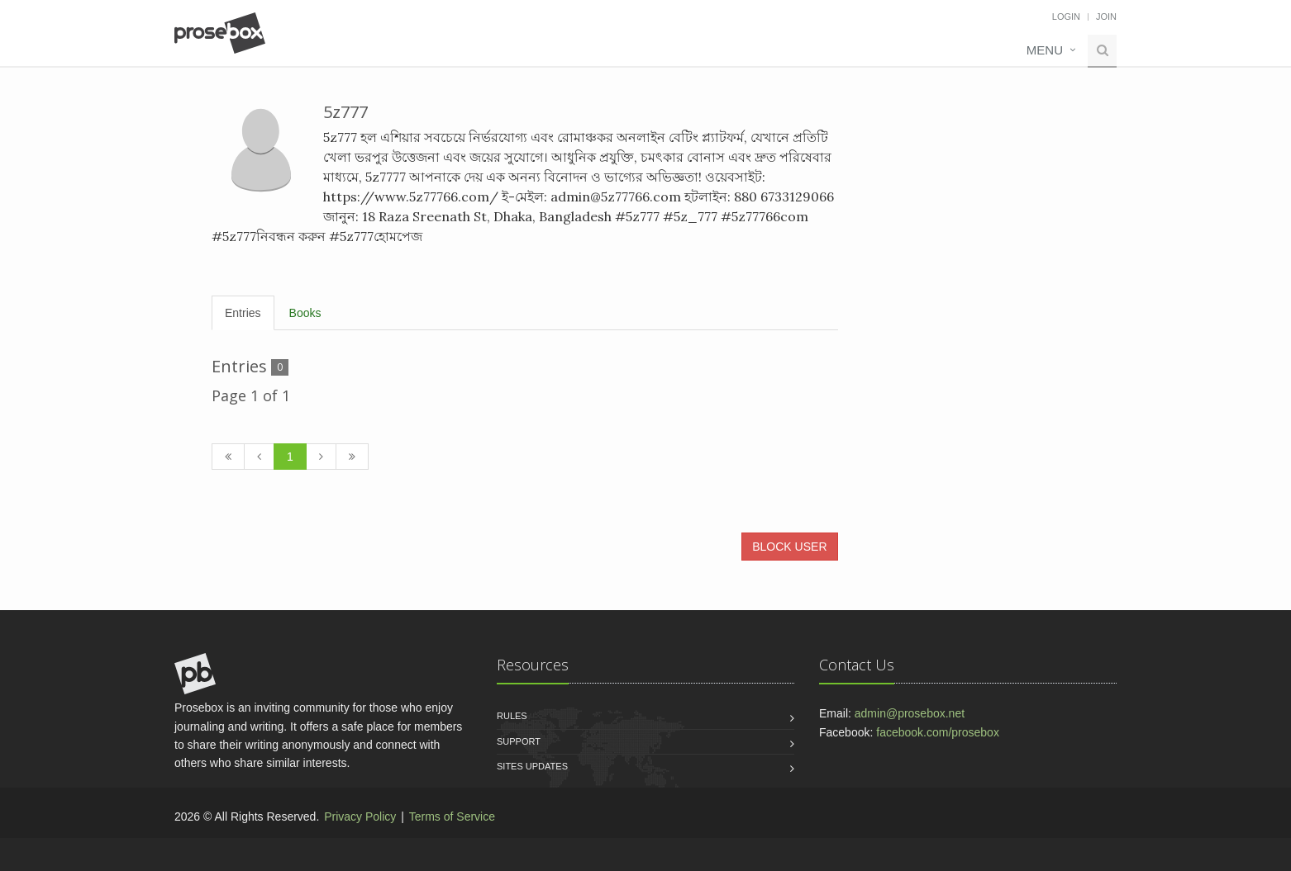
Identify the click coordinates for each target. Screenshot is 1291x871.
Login (1066, 16)
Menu (1045, 50)
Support (519, 741)
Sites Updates (532, 766)
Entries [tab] (243, 313)
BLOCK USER (789, 546)
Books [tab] (305, 313)
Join (1106, 16)
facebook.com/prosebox (937, 732)
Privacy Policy (360, 816)
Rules (512, 716)
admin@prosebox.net (910, 713)
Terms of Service (452, 816)
